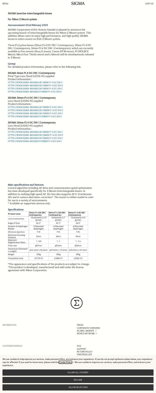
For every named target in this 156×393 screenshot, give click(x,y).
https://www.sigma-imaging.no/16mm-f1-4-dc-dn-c (35, 85)
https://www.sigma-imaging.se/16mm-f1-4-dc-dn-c (35, 82)
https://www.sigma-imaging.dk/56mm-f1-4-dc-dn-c (35, 138)
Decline (78, 380)
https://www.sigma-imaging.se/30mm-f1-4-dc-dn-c (35, 107)
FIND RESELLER (84, 354)
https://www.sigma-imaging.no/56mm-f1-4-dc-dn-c (35, 135)
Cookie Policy (65, 362)
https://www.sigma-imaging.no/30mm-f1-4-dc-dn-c (35, 110)
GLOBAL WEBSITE (85, 331)
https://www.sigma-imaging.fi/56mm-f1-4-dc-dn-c (35, 141)
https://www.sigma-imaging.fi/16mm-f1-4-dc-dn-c (35, 92)
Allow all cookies (78, 372)
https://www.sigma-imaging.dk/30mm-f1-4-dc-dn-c (35, 113)
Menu (5, 3)
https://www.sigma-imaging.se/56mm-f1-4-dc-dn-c (35, 132)
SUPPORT (81, 349)
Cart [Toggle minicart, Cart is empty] (149, 3)
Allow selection (78, 387)
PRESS (80, 325)
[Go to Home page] (78, 3)
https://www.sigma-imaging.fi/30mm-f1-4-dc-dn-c (35, 116)
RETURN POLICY (84, 352)
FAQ (79, 346)
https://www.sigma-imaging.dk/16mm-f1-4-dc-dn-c (35, 88)
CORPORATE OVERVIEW (88, 328)
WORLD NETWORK (86, 333)
